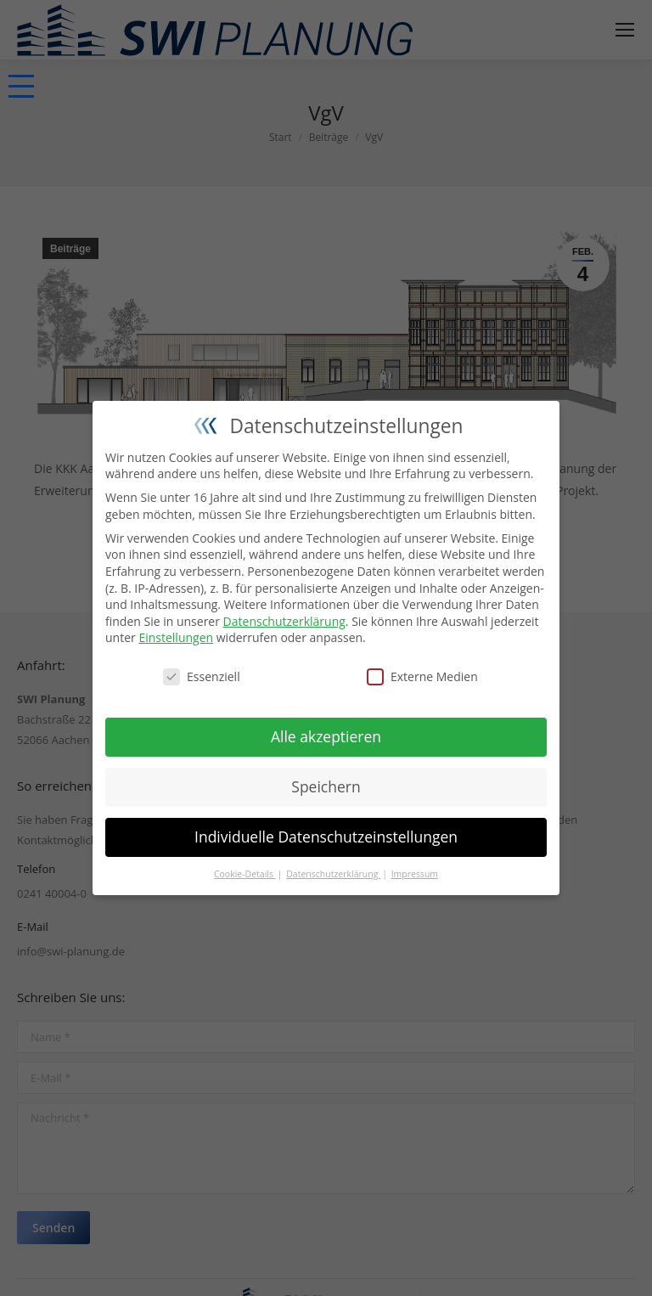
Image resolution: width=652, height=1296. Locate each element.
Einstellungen (175, 637)
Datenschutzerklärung (284, 621)
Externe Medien (422, 676)
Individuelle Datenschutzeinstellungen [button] (326, 836)
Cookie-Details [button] (245, 874)
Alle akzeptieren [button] (326, 736)
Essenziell (201, 676)
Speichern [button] (325, 786)
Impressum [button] (414, 874)
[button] (21, 86)
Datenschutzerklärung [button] (333, 874)
